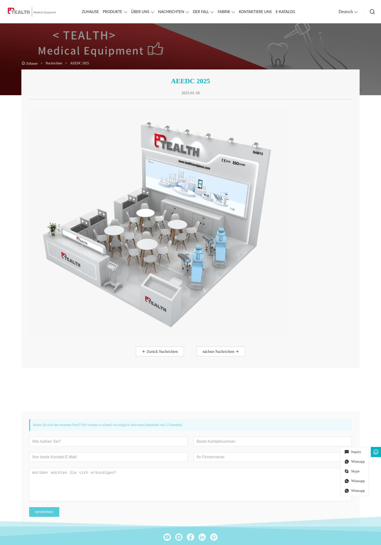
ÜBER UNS (140, 11)
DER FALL (201, 11)
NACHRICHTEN (171, 11)
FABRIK (224, 11)
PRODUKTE (112, 11)
